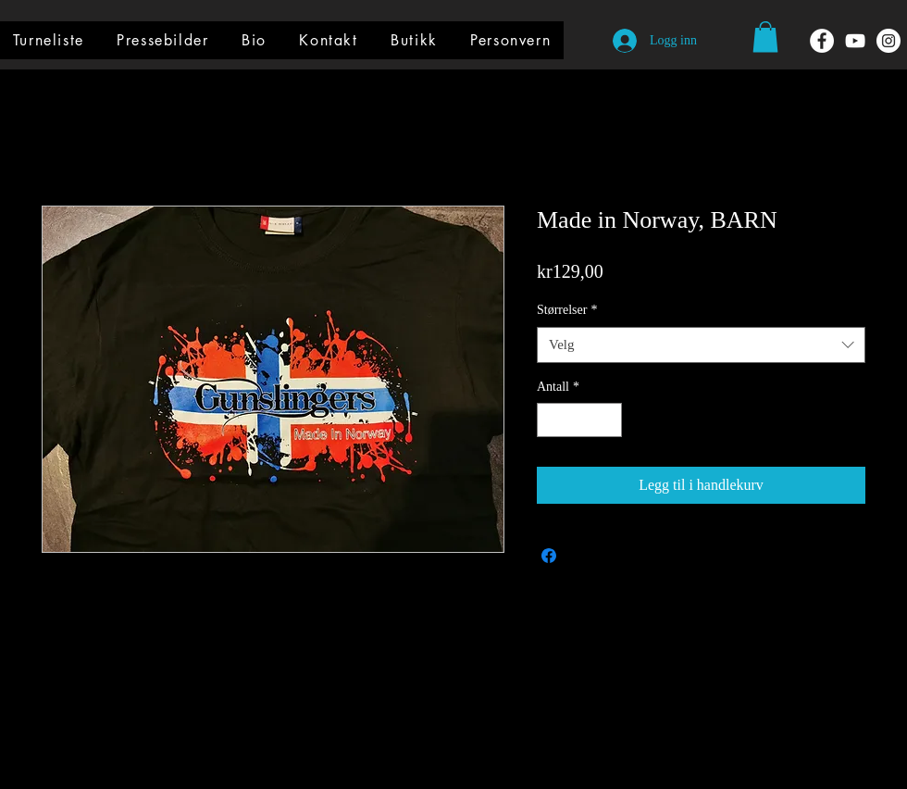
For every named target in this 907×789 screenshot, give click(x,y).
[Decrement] (551, 420)
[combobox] (701, 345)
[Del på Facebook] (549, 556)
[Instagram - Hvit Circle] (888, 41)
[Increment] (607, 420)
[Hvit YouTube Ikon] (855, 41)
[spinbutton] (579, 420)
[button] (765, 36)
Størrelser (567, 310)
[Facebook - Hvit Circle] (822, 41)
